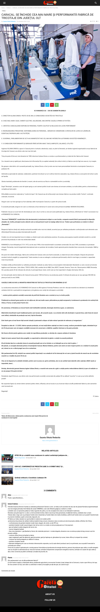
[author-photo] (50, 435)
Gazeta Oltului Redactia (9, 21)
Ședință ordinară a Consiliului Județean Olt (30, 478)
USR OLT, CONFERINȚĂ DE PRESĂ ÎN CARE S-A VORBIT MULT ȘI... (39, 466)
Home (3, 8)
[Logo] (50, 588)
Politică (8, 8)
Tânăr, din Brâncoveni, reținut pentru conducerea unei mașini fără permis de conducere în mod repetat (24, 417)
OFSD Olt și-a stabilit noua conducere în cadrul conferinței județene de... (41, 455)
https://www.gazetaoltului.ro (50, 440)
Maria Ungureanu (20, 458)
